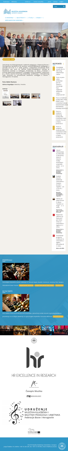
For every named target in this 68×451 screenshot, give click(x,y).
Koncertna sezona (58, 316)
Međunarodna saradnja (14, 20)
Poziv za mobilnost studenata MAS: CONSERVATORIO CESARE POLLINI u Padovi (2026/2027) (61, 132)
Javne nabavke (48, 2)
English (61, 1)
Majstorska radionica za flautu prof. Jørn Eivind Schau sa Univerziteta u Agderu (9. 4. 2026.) (60, 221)
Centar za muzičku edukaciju (38, 2)
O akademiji (9, 17)
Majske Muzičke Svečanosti (26, 285)
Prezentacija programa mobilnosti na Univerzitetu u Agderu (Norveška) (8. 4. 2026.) (60, 241)
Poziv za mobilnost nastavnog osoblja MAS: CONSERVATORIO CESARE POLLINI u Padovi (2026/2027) (61, 117)
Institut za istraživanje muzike (25, 2)
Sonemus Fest (59, 285)
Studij (31, 17)
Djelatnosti (21, 17)
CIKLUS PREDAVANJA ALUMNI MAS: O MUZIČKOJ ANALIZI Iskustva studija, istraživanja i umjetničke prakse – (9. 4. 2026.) (60, 158)
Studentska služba (6, 2)
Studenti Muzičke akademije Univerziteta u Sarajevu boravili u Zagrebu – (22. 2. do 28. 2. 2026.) (60, 183)
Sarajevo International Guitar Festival (44, 285)
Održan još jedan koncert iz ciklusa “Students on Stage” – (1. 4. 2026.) (60, 203)
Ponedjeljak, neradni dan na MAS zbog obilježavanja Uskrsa (60, 71)
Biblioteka (14, 1)
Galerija (55, 1)
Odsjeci (39, 17)
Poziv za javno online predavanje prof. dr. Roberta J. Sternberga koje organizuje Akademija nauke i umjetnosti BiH (60, 86)
